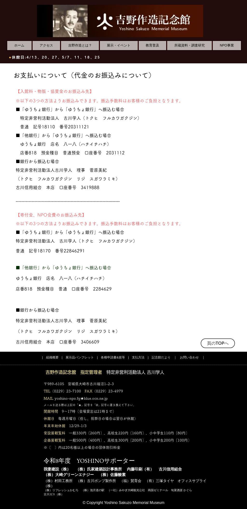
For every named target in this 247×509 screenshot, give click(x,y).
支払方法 (138, 357)
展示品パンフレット (80, 357)
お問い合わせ (189, 357)
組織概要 (52, 357)
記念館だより (161, 357)
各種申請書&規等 (113, 357)
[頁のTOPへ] (218, 343)
